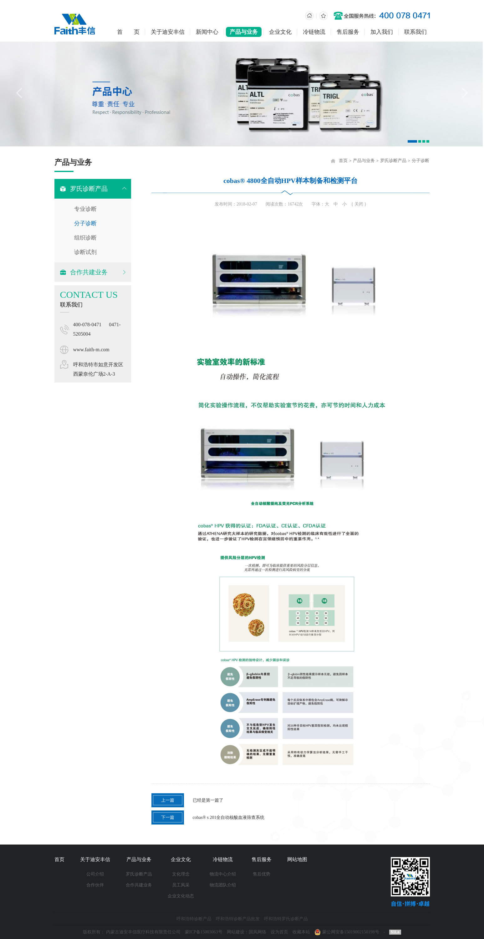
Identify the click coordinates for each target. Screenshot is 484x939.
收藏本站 (301, 932)
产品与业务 (244, 32)
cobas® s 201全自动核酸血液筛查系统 (210, 817)
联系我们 (415, 32)
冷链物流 (314, 32)
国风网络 (257, 932)
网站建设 (235, 932)
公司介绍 (95, 874)
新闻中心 (207, 32)
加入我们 (381, 32)
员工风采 (181, 885)
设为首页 (279, 932)
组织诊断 (84, 238)
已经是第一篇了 (190, 800)
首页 (346, 160)
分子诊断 (84, 223)
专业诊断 (84, 209)
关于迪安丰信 (168, 32)
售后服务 (348, 32)
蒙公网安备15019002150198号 (350, 932)
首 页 (128, 32)
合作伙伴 (95, 885)
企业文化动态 (181, 896)
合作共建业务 (139, 885)
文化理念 (181, 874)
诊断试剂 (84, 252)
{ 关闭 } (361, 204)
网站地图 (297, 859)
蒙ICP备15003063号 (203, 932)
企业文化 (280, 32)
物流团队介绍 (223, 885)
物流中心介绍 (223, 874)
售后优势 (261, 874)
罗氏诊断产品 (396, 160)
